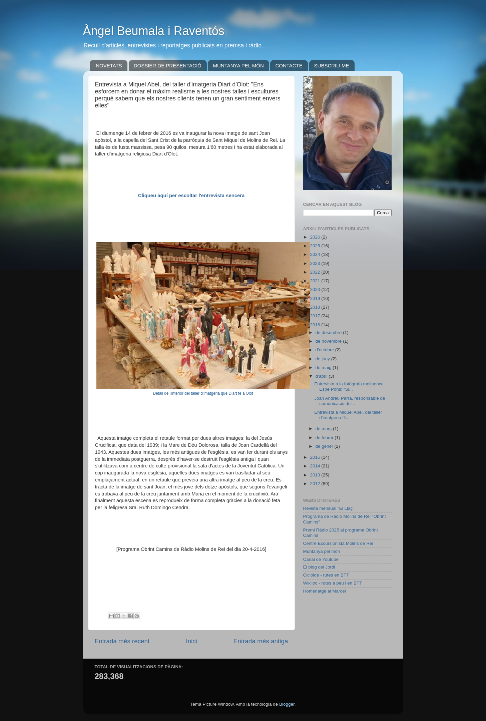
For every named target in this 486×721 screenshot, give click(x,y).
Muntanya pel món (321, 551)
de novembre (329, 341)
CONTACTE (288, 65)
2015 (315, 457)
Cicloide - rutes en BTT (326, 575)
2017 (315, 315)
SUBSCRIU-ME (331, 65)
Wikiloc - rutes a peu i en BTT (332, 583)
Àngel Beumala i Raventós (153, 31)
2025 (315, 245)
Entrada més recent (122, 641)
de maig (324, 367)
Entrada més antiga (260, 641)
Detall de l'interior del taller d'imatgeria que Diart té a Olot (203, 393)
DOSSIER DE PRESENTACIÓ (167, 65)
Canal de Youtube (321, 559)
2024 (315, 254)
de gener (325, 446)
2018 (315, 307)
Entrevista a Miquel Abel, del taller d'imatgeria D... (348, 415)
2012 (315, 483)
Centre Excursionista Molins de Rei (338, 543)
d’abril (322, 376)
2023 (315, 263)
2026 (315, 237)
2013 (315, 474)
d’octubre (325, 349)
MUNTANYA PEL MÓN (238, 65)
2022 (315, 272)
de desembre (329, 332)
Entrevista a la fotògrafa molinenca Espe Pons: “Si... (349, 386)
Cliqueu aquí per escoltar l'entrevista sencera (191, 195)
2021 (315, 280)
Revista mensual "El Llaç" (329, 508)
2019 (315, 298)
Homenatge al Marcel (324, 591)
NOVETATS (109, 65)
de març (324, 428)
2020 (315, 289)
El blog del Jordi (319, 567)
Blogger (287, 704)
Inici (191, 641)
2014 (315, 465)
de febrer (325, 437)
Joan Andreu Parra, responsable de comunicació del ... (349, 401)
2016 (315, 324)
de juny (323, 358)
